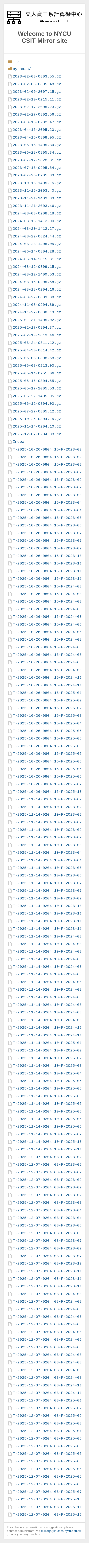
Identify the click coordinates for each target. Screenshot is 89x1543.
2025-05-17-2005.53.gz (37, 388)
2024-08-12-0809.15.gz (37, 266)
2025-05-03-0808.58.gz (37, 358)
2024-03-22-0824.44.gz (37, 236)
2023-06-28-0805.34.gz (37, 152)
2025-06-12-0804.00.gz (37, 403)
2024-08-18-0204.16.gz (37, 289)
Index (18, 441)
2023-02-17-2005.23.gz (37, 107)
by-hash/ (22, 69)
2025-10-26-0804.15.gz (37, 419)
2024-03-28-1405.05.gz (37, 244)
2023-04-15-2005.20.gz (37, 129)
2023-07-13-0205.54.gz (37, 167)
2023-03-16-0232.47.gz (37, 122)
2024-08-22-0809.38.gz (37, 297)
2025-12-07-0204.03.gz (37, 434)
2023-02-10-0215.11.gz (37, 99)
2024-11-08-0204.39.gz (37, 304)
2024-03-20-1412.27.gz (37, 228)
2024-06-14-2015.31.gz (37, 259)
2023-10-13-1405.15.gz (37, 183)
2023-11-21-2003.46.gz (37, 206)
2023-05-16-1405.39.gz (37, 145)
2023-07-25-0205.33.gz (37, 175)
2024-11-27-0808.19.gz (37, 312)
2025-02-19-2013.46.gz (37, 335)
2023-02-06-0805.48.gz (37, 84)
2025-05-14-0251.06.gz (37, 373)
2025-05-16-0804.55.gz (37, 381)
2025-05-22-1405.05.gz (37, 396)
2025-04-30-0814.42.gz (37, 350)
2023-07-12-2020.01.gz (37, 160)
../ (16, 61)
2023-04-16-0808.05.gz (37, 137)
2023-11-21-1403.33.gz (37, 198)
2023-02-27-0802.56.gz (37, 114)
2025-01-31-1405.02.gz (37, 320)
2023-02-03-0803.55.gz (37, 76)
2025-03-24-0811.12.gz (37, 342)
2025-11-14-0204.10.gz (37, 426)
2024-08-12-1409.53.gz (37, 274)
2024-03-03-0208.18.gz (37, 213)
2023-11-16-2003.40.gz (37, 190)
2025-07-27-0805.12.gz (37, 411)
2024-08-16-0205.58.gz (37, 282)
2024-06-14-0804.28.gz (37, 251)
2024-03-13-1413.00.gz (37, 221)
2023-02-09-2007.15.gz (37, 91)
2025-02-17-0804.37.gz (37, 327)
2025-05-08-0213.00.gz (37, 365)
